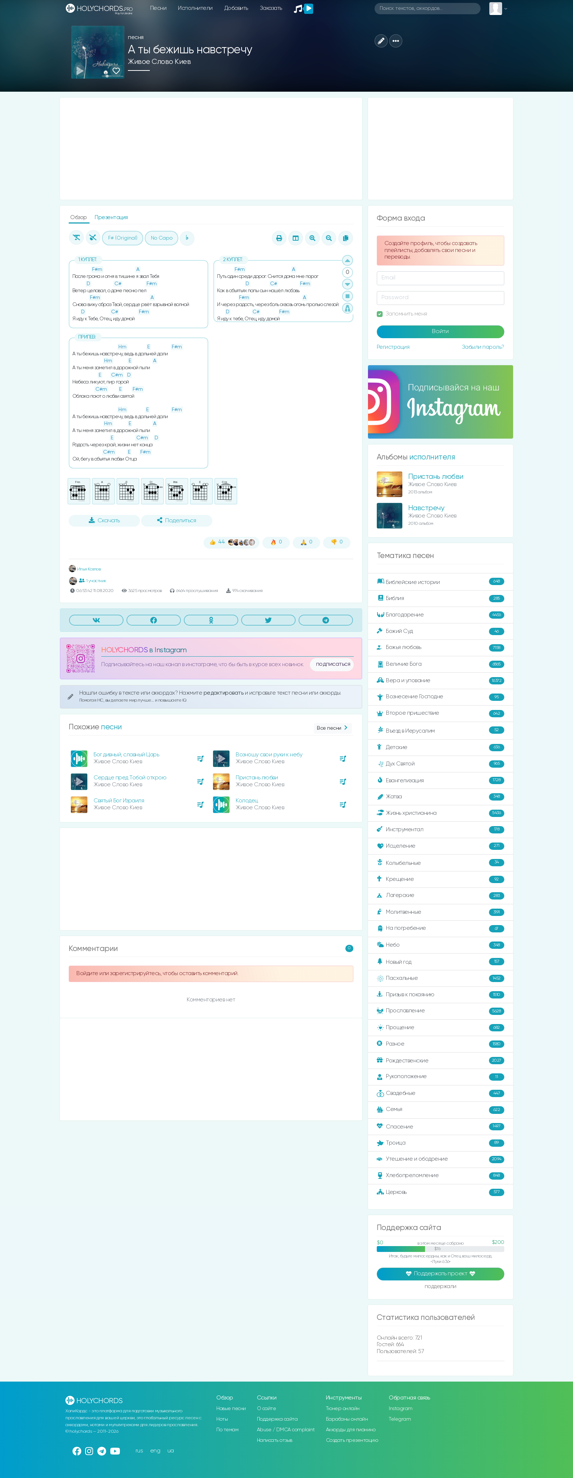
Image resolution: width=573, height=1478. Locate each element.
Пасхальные (440, 978)
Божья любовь (440, 648)
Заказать (271, 8)
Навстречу (426, 508)
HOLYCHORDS (124, 650)
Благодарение (440, 615)
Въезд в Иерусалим (440, 730)
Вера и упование (440, 680)
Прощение (440, 1027)
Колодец (247, 800)
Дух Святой (440, 764)
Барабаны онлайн (347, 1419)
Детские (440, 747)
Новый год (440, 962)
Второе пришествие (440, 713)
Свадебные (440, 1093)
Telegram (400, 1419)
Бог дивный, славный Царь (126, 754)
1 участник (92, 580)
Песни (158, 8)
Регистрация (393, 347)
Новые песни (231, 1408)
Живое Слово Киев (159, 62)
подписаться (333, 664)
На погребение (440, 928)
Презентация (111, 217)
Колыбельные (440, 863)
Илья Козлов (84, 569)
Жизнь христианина (440, 813)
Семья (440, 1110)
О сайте (266, 1408)
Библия (440, 598)
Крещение (440, 879)
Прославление (440, 1011)
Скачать (104, 520)
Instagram (401, 1408)
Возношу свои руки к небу (269, 754)
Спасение (440, 1126)
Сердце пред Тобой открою (130, 777)
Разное (440, 1044)
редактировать (224, 693)
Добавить (236, 8)
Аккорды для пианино (351, 1429)
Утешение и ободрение (440, 1159)
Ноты (222, 1419)
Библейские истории (440, 582)
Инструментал (440, 829)
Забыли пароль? (483, 347)
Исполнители (195, 8)
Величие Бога (440, 664)
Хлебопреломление (440, 1176)
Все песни (333, 728)
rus (139, 1451)
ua (170, 1451)
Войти (440, 332)
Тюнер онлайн (343, 1408)
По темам (227, 1429)
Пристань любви (257, 777)
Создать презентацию (352, 1440)
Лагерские (440, 896)
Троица (440, 1143)
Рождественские (440, 1060)
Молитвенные (440, 912)
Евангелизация (440, 780)
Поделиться (176, 520)
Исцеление (440, 846)
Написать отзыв (274, 1440)
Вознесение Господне (440, 697)
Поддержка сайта (277, 1419)
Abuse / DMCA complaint (286, 1429)
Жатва (440, 797)
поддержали (440, 1287)
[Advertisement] (211, 149)
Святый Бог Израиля (119, 800)
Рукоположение (440, 1077)
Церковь (440, 1192)
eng (155, 1451)
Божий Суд (440, 631)
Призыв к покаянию (440, 994)
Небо (440, 945)
